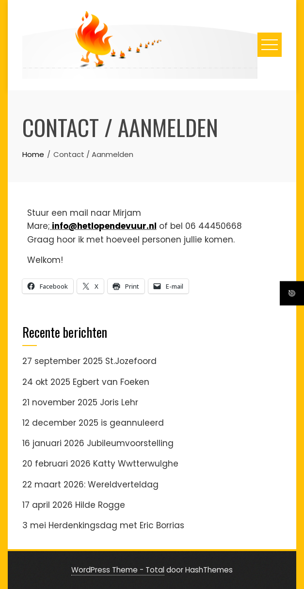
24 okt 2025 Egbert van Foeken (85, 382)
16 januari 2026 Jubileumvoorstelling (98, 443)
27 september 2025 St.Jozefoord (89, 361)
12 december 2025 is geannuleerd (93, 423)
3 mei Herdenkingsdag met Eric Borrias (103, 525)
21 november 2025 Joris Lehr (80, 402)
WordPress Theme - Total (117, 570)
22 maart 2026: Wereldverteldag (90, 484)
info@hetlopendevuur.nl (104, 226)
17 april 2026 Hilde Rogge (73, 505)
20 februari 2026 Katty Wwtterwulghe (100, 463)
